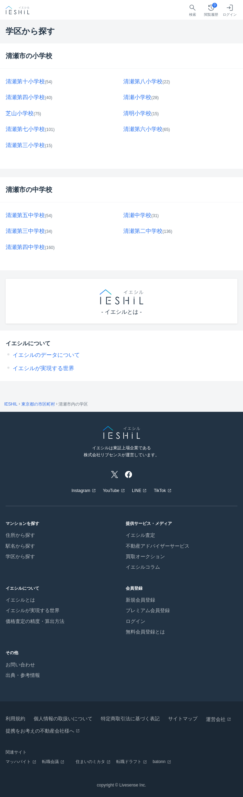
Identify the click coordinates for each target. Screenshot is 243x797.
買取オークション (145, 556)
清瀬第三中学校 (25, 231)
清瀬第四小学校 (25, 97)
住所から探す (20, 535)
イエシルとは (20, 600)
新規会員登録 (140, 600)
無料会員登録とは (145, 632)
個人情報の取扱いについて (63, 718)
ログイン (135, 621)
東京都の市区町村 (38, 404)
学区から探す (20, 556)
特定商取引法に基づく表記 (130, 718)
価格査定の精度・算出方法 (35, 621)
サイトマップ (182, 718)
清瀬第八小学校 (142, 81)
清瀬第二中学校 (142, 231)
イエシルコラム (143, 567)
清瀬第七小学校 (25, 129)
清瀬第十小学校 (25, 81)
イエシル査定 (140, 535)
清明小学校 (137, 113)
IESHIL (11, 404)
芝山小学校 (20, 113)
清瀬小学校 (137, 97)
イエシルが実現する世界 (43, 368)
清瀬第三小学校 (25, 145)
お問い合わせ (20, 664)
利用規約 (15, 718)
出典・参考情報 (23, 675)
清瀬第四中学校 (25, 247)
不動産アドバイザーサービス (157, 546)
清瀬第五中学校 (25, 215)
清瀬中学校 (137, 215)
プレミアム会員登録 (148, 610)
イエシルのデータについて (46, 355)
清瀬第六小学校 (142, 129)
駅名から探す (20, 546)
